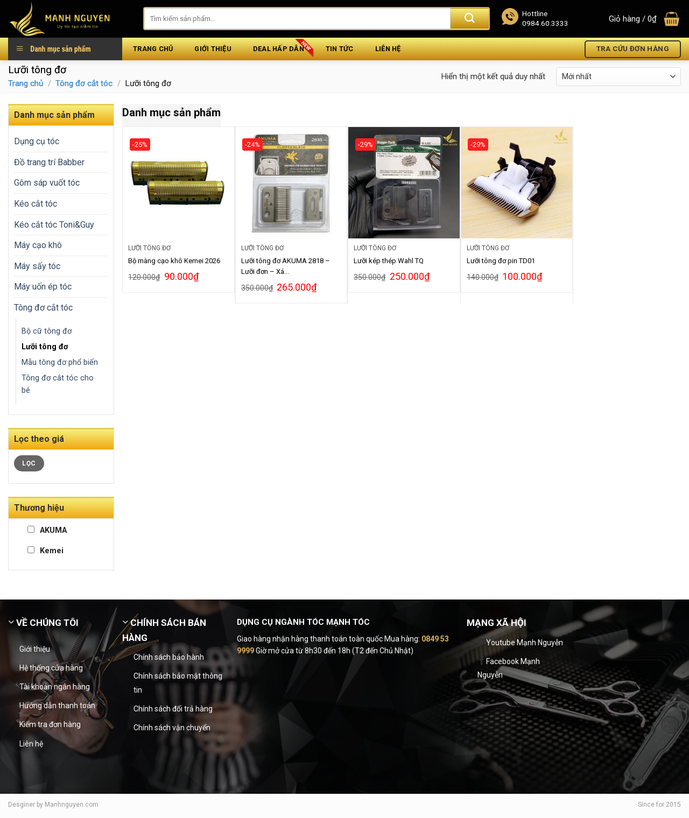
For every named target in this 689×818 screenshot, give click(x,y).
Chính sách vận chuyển (171, 727)
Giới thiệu (212, 49)
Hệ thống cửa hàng (51, 668)
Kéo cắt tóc (35, 204)
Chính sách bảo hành (168, 657)
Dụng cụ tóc (36, 141)
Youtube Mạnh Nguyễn (524, 642)
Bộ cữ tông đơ (47, 331)
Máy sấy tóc (37, 266)
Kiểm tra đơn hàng (50, 724)
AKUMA (47, 530)
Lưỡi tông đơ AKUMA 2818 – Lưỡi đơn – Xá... (285, 266)
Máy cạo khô (38, 245)
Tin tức (340, 49)
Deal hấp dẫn (278, 49)
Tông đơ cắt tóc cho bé (58, 384)
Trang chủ (153, 49)
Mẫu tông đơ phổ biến (60, 362)
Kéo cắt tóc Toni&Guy (54, 225)
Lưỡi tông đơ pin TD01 (501, 261)
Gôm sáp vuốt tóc (47, 183)
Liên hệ (388, 49)
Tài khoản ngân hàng (54, 686)
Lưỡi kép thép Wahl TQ (389, 261)
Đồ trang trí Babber (49, 162)
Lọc (29, 463)
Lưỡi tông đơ (45, 346)
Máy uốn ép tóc (43, 286)
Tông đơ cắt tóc (84, 83)
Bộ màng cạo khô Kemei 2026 (174, 261)
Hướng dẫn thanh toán (57, 705)
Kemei (45, 550)
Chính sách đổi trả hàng (173, 708)
